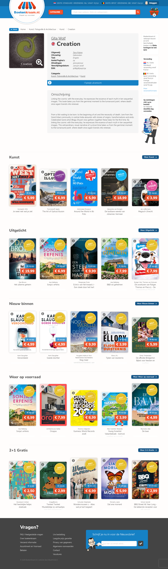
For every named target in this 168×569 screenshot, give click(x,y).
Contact (56, 550)
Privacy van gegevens (62, 542)
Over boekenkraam (28, 538)
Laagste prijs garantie (62, 538)
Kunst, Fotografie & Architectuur (42, 29)
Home (23, 29)
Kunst (62, 29)
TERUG (14, 29)
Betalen (23, 550)
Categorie (56, 12)
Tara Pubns (77, 52)
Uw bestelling (59, 534)
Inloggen (153, 3)
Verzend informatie (28, 542)
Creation (71, 29)
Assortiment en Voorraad (30, 546)
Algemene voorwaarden (63, 546)
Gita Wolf (58, 38)
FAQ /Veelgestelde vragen (31, 534)
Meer (149, 157)
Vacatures (57, 554)
